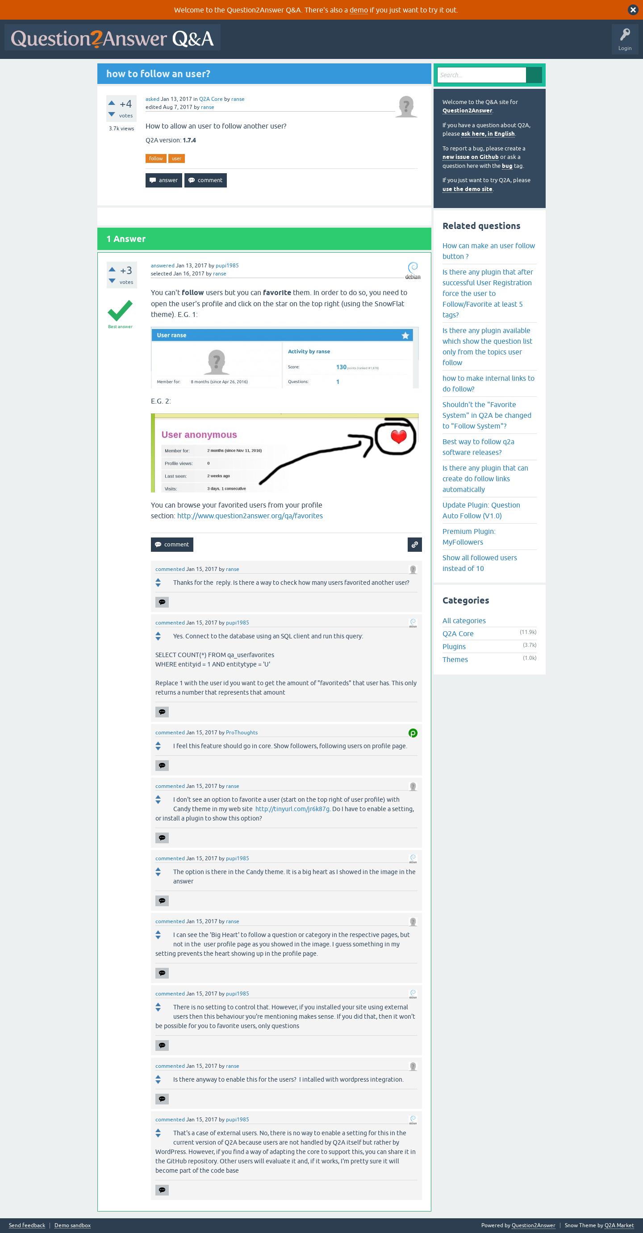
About (500, 43)
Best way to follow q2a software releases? (478, 446)
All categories (464, 620)
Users (403, 43)
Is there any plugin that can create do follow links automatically (485, 478)
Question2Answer (467, 110)
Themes (455, 659)
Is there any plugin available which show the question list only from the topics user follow (487, 346)
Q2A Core (211, 99)
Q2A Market (619, 1225)
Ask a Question (441, 43)
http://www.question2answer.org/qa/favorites (250, 516)
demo (359, 10)
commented (170, 569)
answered (163, 265)
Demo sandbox (72, 1226)
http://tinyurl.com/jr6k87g (292, 808)
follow (156, 158)
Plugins (454, 646)
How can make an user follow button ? (489, 251)
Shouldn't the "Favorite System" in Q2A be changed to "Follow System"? (487, 415)
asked (152, 99)
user (176, 158)
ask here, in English (488, 133)
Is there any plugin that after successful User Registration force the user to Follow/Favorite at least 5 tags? (488, 293)
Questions (276, 43)
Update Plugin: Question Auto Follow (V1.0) (481, 510)
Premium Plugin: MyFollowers (469, 536)
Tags (375, 43)
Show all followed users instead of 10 (480, 563)
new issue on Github (471, 157)
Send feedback (27, 1226)
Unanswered (341, 43)
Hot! (307, 43)
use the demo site (468, 189)
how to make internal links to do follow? (488, 383)
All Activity (240, 43)
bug (507, 165)
